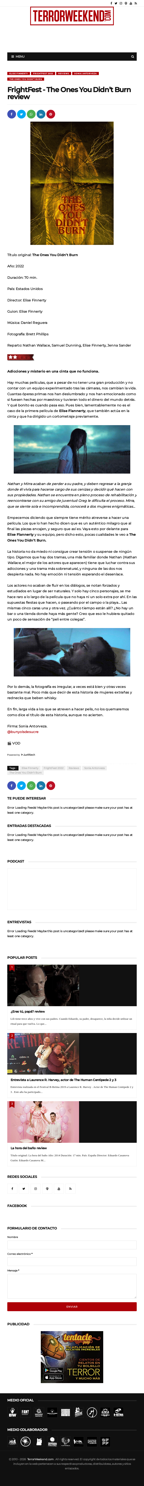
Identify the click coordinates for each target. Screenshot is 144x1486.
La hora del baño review (29, 1148)
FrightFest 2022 (43, 73)
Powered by (21, 755)
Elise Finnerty (18, 73)
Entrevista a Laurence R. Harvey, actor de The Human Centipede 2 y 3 (63, 1079)
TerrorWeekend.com (40, 1459)
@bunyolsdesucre (23, 731)
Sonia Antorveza (85, 73)
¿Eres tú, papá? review (28, 1011)
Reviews (63, 73)
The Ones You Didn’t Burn (25, 79)
